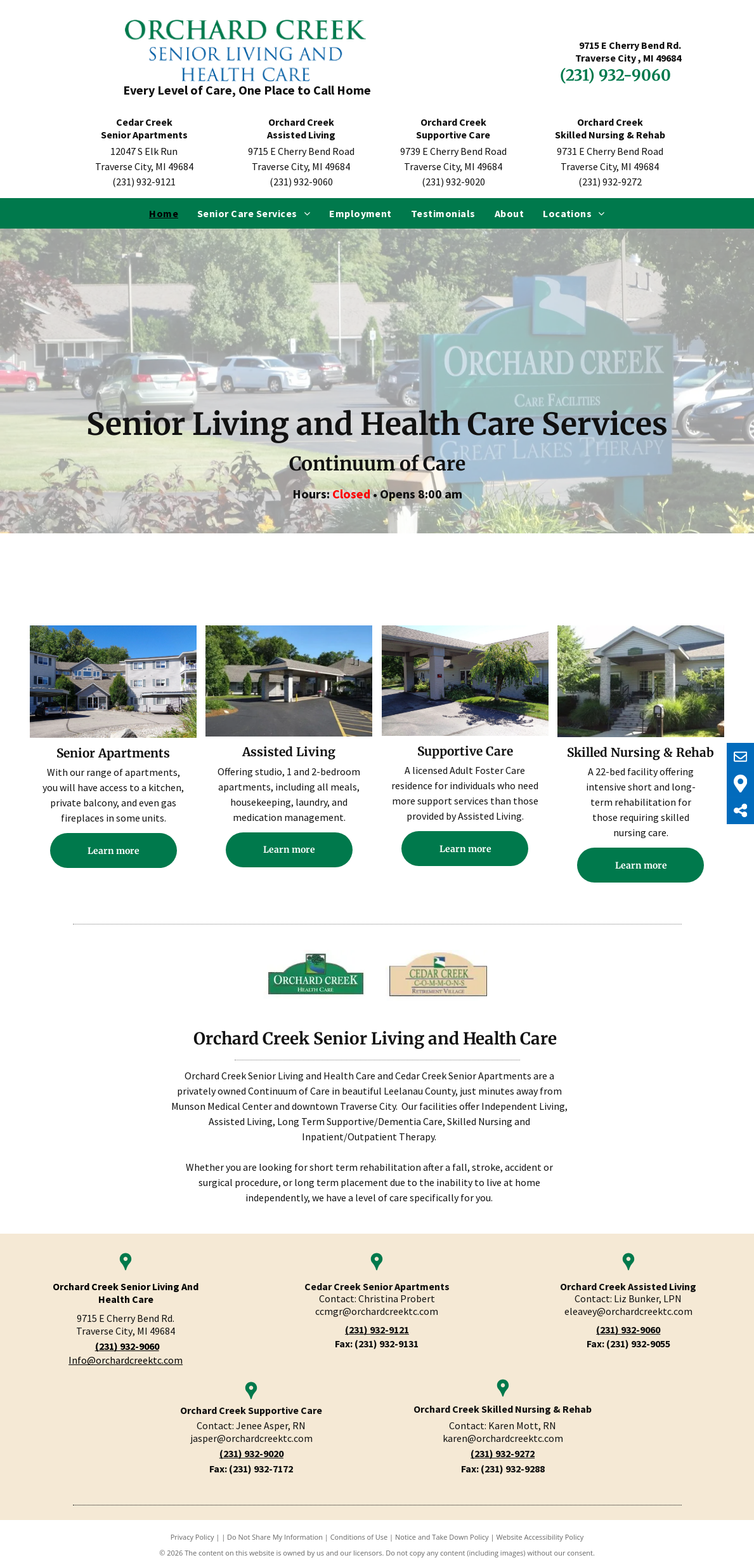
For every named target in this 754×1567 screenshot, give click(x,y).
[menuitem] (164, 213)
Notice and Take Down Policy (442, 1537)
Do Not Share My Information (275, 1537)
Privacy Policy (192, 1537)
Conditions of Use (359, 1537)
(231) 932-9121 (377, 1329)
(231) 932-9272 (503, 1453)
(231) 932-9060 (628, 1329)
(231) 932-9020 (251, 1453)
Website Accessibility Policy (539, 1537)
